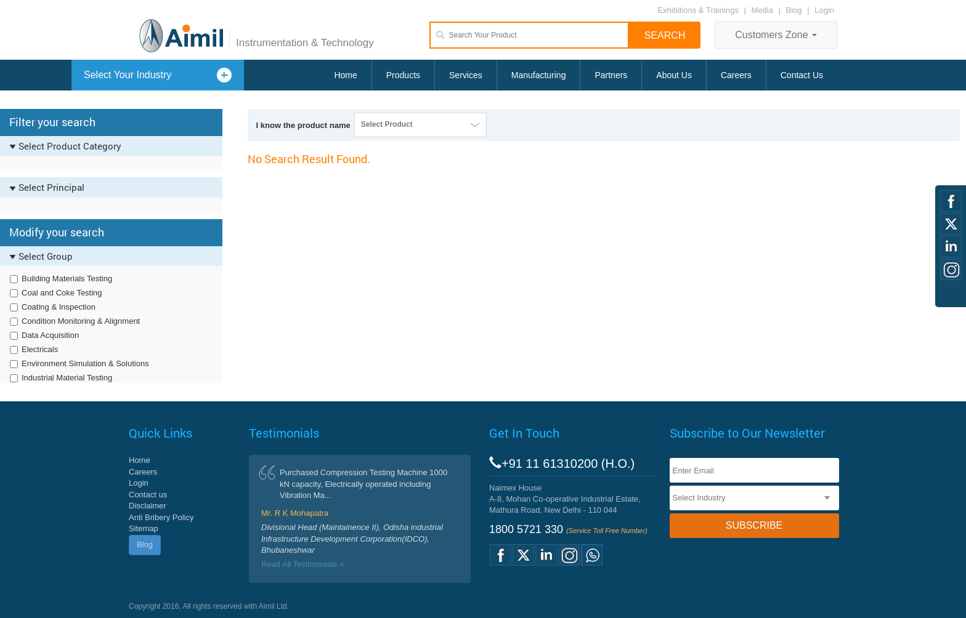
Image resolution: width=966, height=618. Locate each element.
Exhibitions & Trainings (698, 10)
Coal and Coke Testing (62, 292)
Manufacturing (538, 75)
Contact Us (802, 75)
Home (345, 75)
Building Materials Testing (67, 278)
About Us (674, 75)
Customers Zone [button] (776, 35)
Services (465, 75)
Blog (794, 10)
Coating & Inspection (58, 306)
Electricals (40, 349)
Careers (736, 75)
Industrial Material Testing (67, 377)
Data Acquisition (50, 335)
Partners (611, 75)
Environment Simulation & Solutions (85, 363)
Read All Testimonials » (302, 564)
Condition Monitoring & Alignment (81, 321)
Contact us (148, 494)
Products (403, 75)
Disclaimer (147, 505)
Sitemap (143, 528)
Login (824, 10)
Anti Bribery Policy (161, 517)
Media (764, 10)
